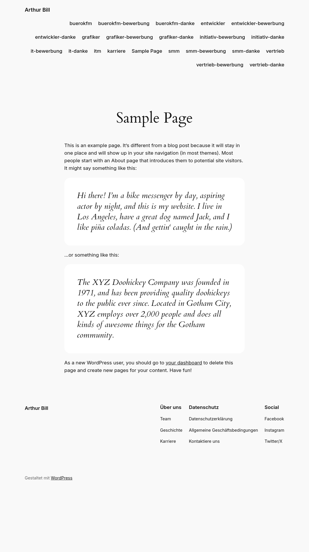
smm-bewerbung (206, 51)
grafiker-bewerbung (129, 37)
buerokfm (81, 23)
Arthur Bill (37, 10)
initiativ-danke (267, 37)
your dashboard (184, 363)
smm (174, 51)
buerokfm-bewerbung (124, 23)
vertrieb (275, 51)
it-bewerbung (47, 51)
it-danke (78, 51)
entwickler (213, 23)
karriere (116, 51)
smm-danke (246, 51)
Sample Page (147, 51)
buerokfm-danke (175, 23)
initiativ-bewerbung (222, 37)
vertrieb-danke (267, 65)
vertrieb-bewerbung (220, 65)
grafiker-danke (176, 37)
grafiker (91, 37)
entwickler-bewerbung (257, 23)
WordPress (61, 477)
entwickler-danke (55, 37)
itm (97, 51)
